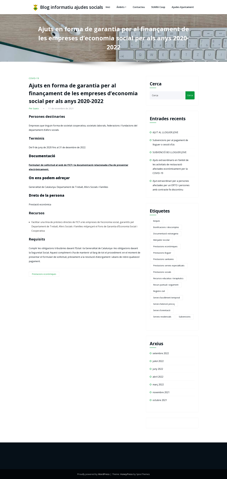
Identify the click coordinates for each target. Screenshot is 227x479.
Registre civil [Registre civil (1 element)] (159, 291)
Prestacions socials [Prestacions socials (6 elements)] (162, 272)
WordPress (104, 474)
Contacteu (139, 7)
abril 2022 (158, 376)
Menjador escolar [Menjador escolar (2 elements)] (161, 240)
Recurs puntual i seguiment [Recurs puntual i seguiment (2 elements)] (166, 284)
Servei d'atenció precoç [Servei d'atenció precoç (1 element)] (164, 304)
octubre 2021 (160, 400)
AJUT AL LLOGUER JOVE (165, 132)
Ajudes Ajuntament (183, 7)
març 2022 (158, 384)
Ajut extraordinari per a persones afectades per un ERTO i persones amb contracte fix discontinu (171, 185)
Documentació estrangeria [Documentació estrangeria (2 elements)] (165, 233)
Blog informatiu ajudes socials (71, 7)
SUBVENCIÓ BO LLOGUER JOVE (169, 152)
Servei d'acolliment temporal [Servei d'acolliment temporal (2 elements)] (166, 297)
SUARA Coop (158, 7)
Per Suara (34, 108)
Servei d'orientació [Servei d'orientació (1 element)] (161, 310)
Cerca (156, 84)
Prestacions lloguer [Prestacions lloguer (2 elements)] (162, 252)
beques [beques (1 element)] (156, 220)
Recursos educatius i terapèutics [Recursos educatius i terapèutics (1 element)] (168, 278)
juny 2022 (158, 368)
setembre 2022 (161, 353)
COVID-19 (34, 78)
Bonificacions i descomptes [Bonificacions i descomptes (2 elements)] (166, 227)
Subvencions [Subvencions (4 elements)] (185, 316)
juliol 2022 (158, 361)
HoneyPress (126, 474)
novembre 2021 (161, 392)
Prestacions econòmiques (44, 274)
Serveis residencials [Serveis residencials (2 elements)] (162, 316)
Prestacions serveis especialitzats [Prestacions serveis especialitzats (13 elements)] (168, 265)
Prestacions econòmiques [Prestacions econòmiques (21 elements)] (165, 246)
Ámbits (121, 7)
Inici (108, 7)
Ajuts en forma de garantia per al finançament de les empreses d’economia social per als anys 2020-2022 (83, 93)
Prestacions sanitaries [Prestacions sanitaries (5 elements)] (163, 259)
